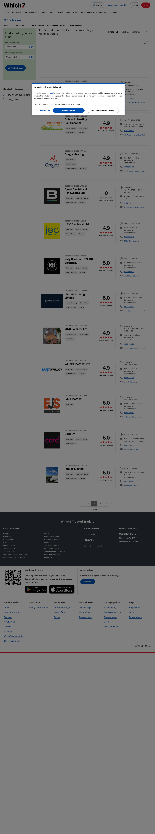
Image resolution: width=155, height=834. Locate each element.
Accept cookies (68, 110)
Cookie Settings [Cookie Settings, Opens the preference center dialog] (43, 110)
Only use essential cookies (102, 110)
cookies (49, 93)
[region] (78, 99)
